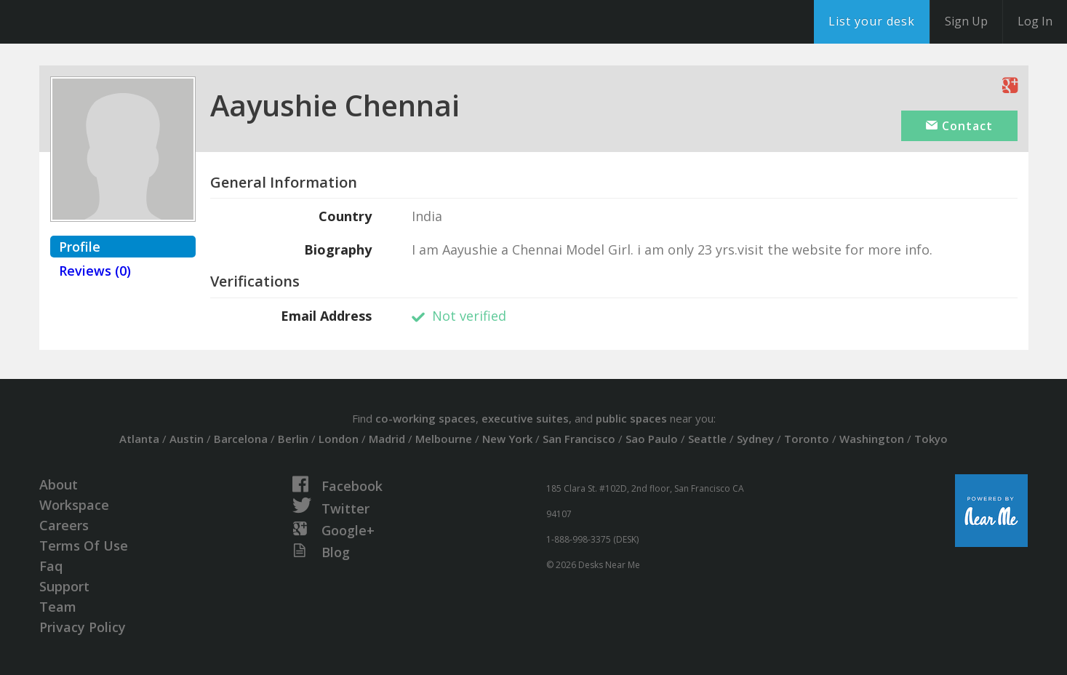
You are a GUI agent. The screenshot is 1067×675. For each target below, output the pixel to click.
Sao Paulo (652, 438)
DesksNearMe (101, 22)
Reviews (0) (95, 270)
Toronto (806, 438)
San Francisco (579, 438)
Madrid (387, 438)
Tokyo (931, 438)
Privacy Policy (82, 627)
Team (57, 606)
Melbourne (443, 438)
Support (64, 586)
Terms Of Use (83, 545)
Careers (64, 525)
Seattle (707, 438)
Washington (871, 438)
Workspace (74, 505)
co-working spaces (425, 418)
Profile (79, 246)
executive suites (525, 418)
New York (507, 438)
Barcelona (241, 438)
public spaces (631, 418)
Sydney (755, 438)
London (339, 438)
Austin (186, 438)
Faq (51, 566)
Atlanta (139, 438)
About (58, 484)
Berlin (293, 438)
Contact (959, 126)
